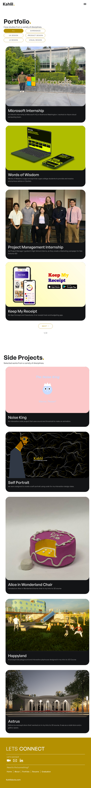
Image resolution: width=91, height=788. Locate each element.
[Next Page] (45, 326)
